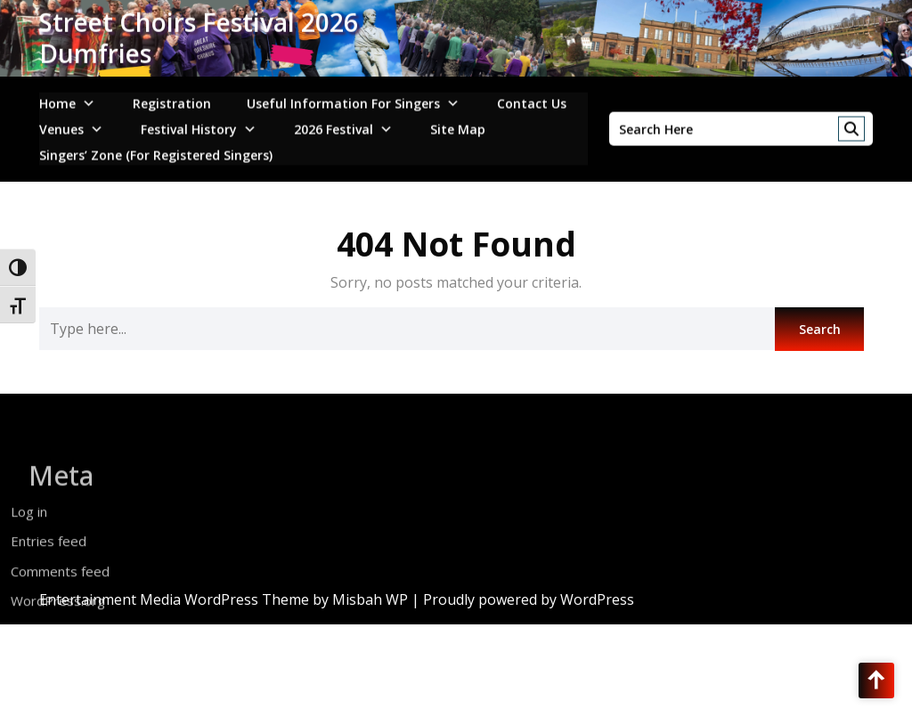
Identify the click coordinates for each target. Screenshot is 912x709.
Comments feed (60, 596)
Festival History (189, 124)
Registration (172, 98)
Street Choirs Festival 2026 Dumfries (198, 34)
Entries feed (48, 566)
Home (57, 98)
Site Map (457, 124)
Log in (29, 536)
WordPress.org (58, 626)
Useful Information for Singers (343, 98)
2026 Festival (333, 124)
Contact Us (531, 98)
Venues (61, 124)
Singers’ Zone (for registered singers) (156, 150)
